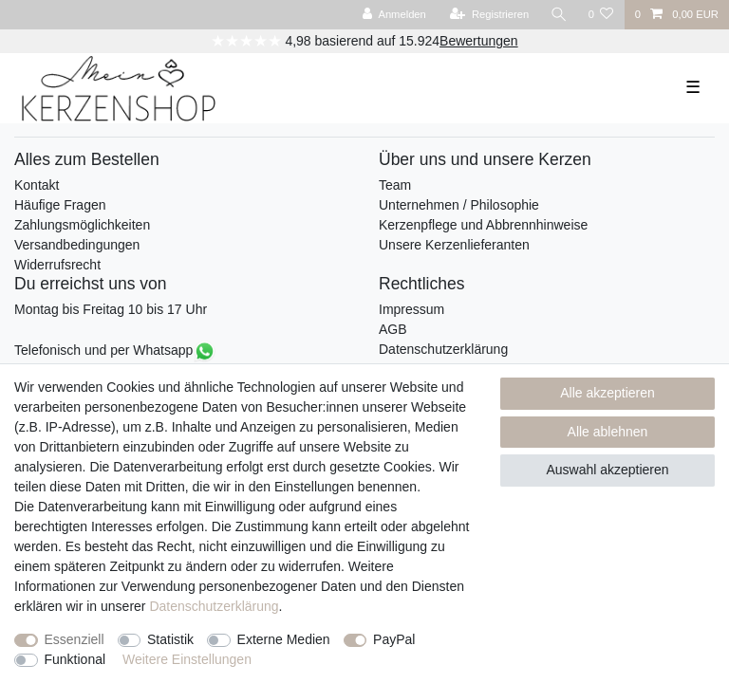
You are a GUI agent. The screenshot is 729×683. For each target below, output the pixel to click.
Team (395, 185)
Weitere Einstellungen (187, 659)
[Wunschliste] (600, 14)
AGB (393, 329)
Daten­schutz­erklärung (213, 606)
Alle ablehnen (608, 431)
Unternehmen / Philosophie (459, 204)
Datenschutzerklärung (443, 349)
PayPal (394, 639)
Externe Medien (283, 639)
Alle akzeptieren (607, 392)
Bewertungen (478, 40)
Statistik (170, 639)
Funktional (75, 659)
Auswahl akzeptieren (607, 469)
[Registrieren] (489, 14)
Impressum (411, 309)
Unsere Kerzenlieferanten (454, 244)
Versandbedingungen (77, 244)
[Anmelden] (394, 14)
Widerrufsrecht (57, 264)
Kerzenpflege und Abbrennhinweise (483, 224)
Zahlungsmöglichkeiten (82, 224)
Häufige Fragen (60, 204)
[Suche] (558, 14)
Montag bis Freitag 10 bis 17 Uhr (110, 309)
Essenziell (74, 639)
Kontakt (36, 185)
